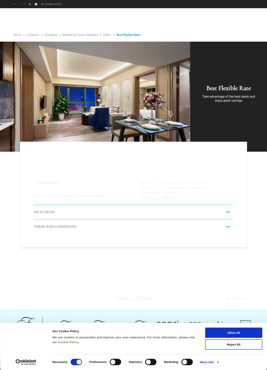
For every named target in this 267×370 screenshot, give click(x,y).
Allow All (233, 332)
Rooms (141, 20)
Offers (208, 20)
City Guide (244, 20)
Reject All (233, 344)
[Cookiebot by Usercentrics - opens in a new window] (25, 362)
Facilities (165, 20)
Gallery (189, 20)
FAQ (224, 20)
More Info (207, 362)
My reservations (51, 4)
